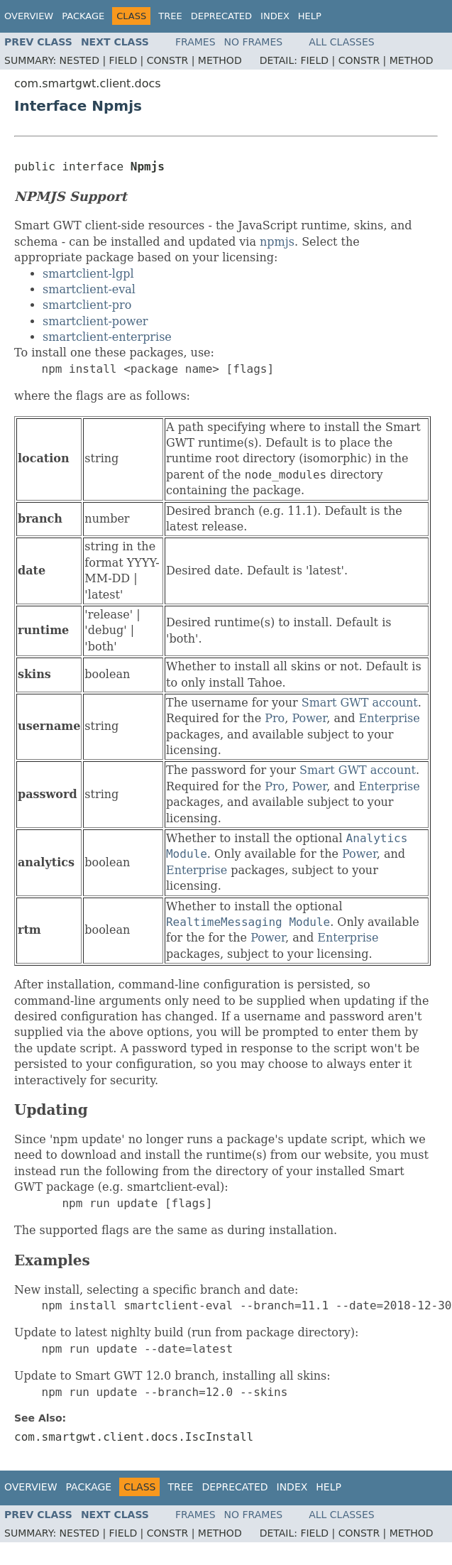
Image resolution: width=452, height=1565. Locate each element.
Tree (170, 16)
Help (309, 16)
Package (83, 16)
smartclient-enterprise (107, 337)
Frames (195, 42)
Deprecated (221, 16)
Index (275, 16)
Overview (28, 16)
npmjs (277, 242)
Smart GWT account (360, 702)
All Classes (342, 42)
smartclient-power (95, 321)
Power (309, 718)
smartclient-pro (87, 305)
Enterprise (389, 718)
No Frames (253, 42)
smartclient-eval (89, 289)
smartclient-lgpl (88, 273)
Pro (275, 718)
